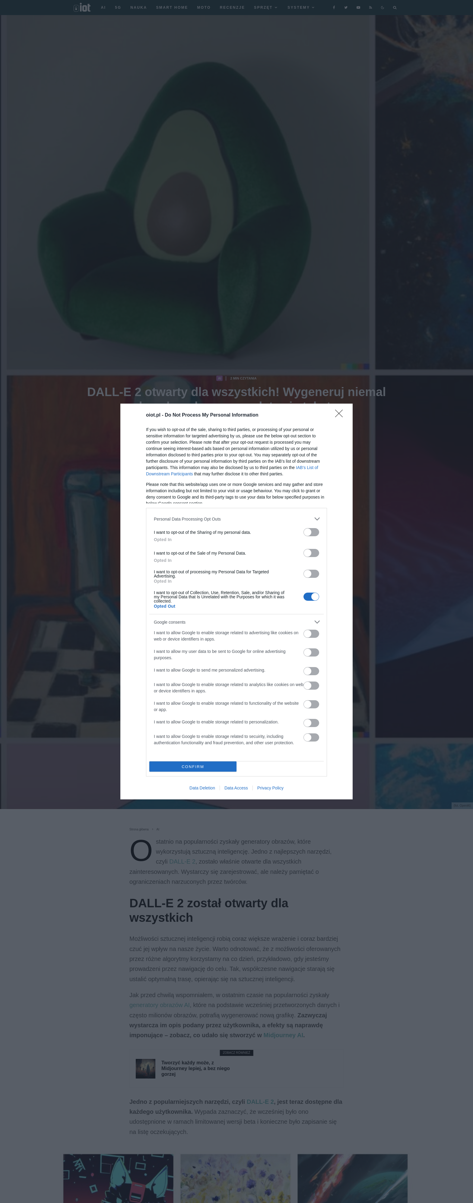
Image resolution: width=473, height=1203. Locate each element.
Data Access (236, 788)
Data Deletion (202, 788)
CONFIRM (193, 766)
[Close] (341, 415)
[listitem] (236, 519)
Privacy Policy (270, 788)
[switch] (311, 532)
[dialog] (236, 601)
